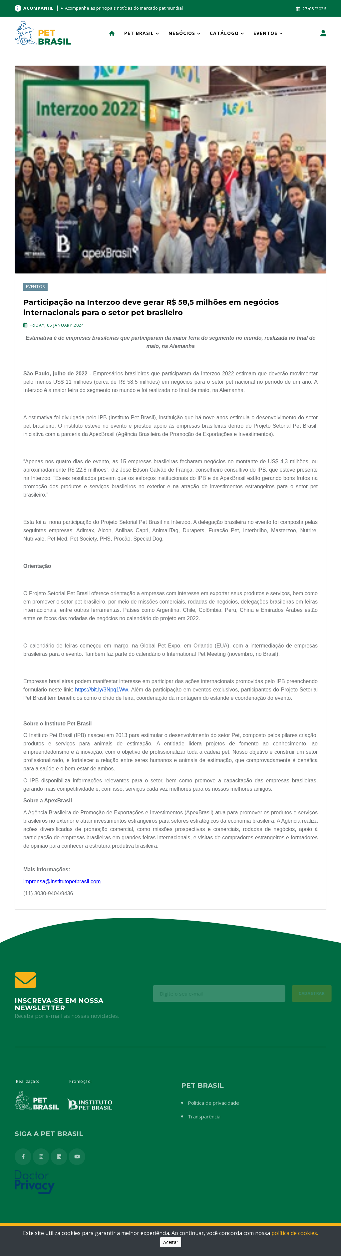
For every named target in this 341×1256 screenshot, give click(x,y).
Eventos (265, 33)
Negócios (182, 33)
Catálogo (224, 33)
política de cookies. (294, 1233)
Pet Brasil (139, 33)
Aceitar (170, 1242)
